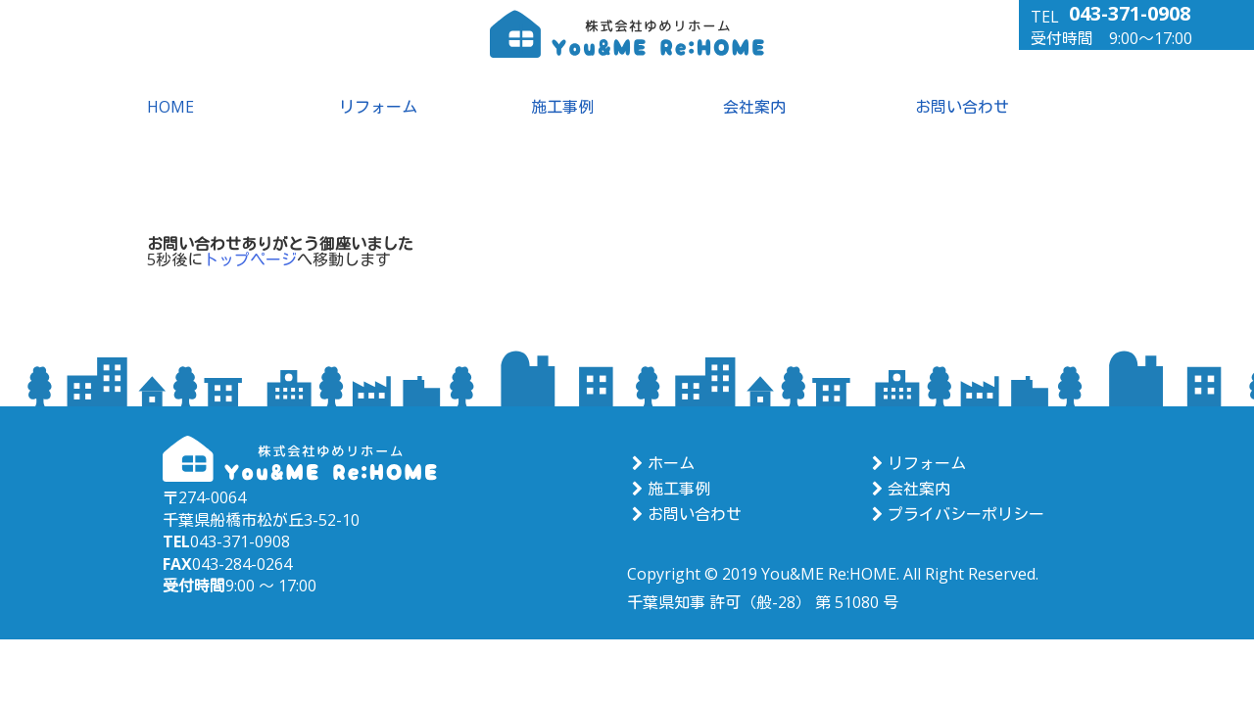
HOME (170, 107)
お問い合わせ (962, 107)
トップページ (250, 259)
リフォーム (378, 107)
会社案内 (754, 107)
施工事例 (562, 107)
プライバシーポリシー (955, 514)
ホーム (661, 463)
